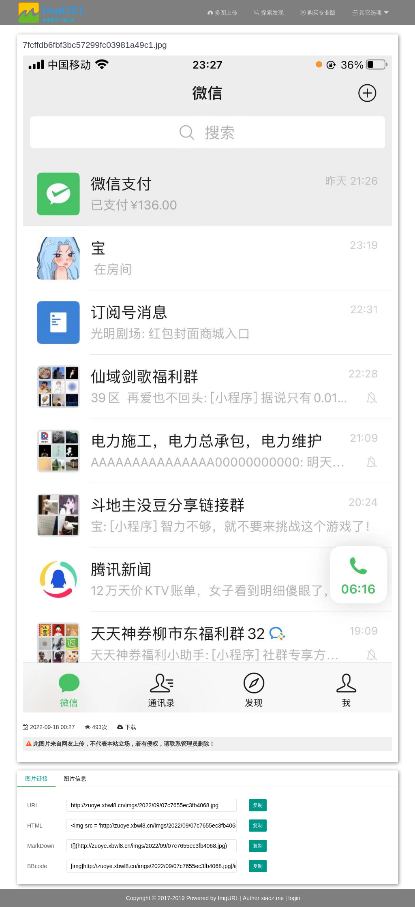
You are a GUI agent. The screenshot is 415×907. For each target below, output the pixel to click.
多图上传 (222, 12)
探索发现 (269, 12)
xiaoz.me (272, 898)
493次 (96, 727)
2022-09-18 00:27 (49, 727)
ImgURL (228, 898)
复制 (258, 805)
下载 (126, 727)
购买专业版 (318, 12)
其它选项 (370, 12)
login (295, 898)
